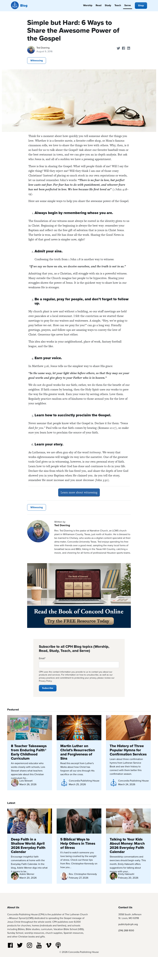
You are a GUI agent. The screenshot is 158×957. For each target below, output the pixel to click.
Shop (141, 5)
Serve (127, 5)
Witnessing (36, 60)
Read (98, 5)
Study (108, 5)
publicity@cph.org (128, 924)
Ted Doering (43, 47)
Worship (87, 5)
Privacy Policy (45, 681)
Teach (117, 5)
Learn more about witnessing (79, 492)
